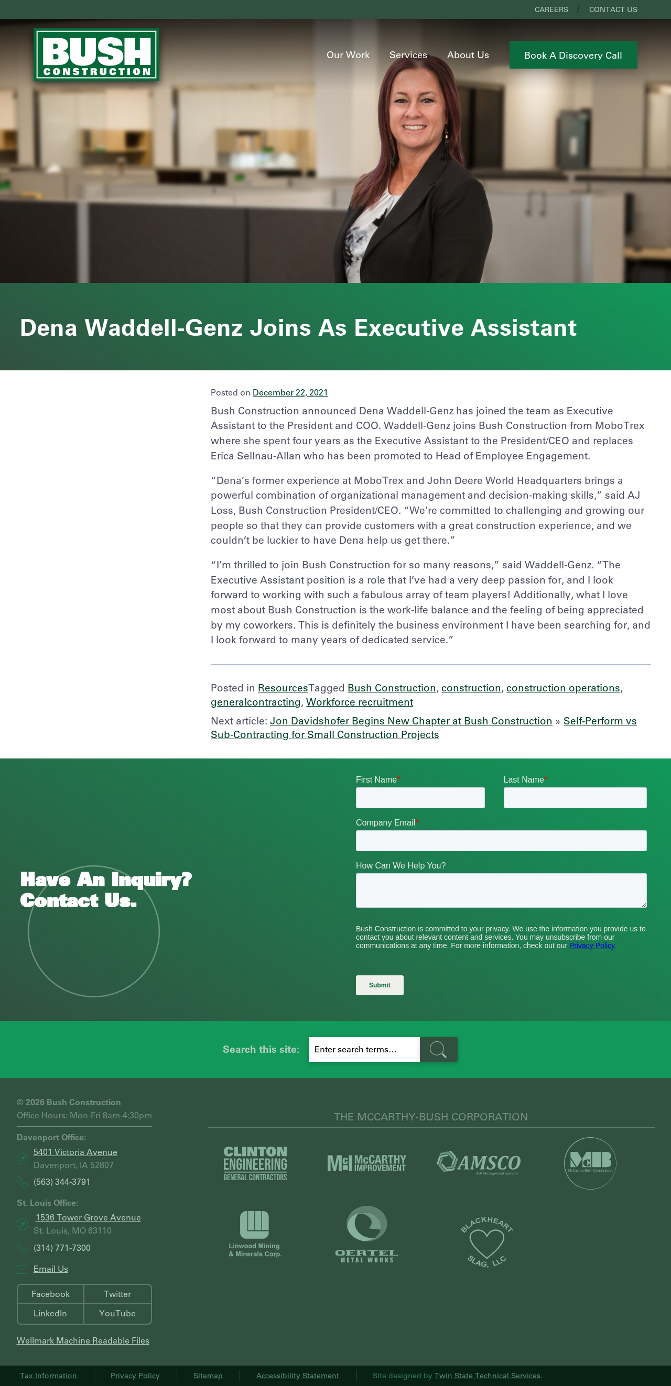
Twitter (117, 1293)
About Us (468, 54)
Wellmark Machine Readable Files (83, 1340)
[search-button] (439, 1049)
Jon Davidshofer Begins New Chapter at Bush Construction (411, 720)
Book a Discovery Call (573, 55)
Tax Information (48, 1375)
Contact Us (613, 9)
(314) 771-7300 (62, 1247)
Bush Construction (392, 687)
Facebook (50, 1293)
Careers (551, 9)
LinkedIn (50, 1312)
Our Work (348, 54)
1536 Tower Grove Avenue (88, 1217)
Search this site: (261, 1048)
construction (471, 687)
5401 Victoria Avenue (75, 1151)
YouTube (117, 1312)
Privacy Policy (135, 1375)
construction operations (563, 687)
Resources (283, 687)
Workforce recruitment (359, 701)
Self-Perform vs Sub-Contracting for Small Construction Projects (424, 727)
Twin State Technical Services (487, 1375)
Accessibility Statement (297, 1375)
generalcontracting (256, 701)
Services (408, 54)
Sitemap (208, 1375)
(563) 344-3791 (62, 1181)
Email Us (51, 1268)
